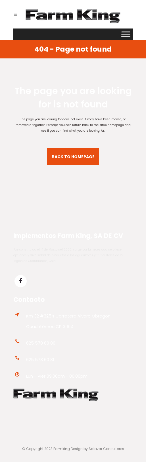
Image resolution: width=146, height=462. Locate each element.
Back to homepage (73, 157)
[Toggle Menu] (125, 34)
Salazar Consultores (106, 448)
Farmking (61, 448)
